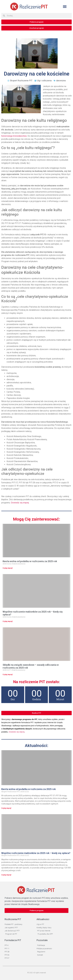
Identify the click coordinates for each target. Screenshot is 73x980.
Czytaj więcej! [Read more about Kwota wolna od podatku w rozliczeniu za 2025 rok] (8, 568)
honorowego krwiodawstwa (14, 136)
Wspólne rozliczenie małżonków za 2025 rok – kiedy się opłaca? (35, 853)
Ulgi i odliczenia (44, 80)
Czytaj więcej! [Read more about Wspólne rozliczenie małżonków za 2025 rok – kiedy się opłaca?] (8, 621)
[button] (65, 7)
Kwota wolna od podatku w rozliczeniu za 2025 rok (30, 561)
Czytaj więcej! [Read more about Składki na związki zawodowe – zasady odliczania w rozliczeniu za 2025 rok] (8, 674)
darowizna (61, 80)
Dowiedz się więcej (20, 502)
